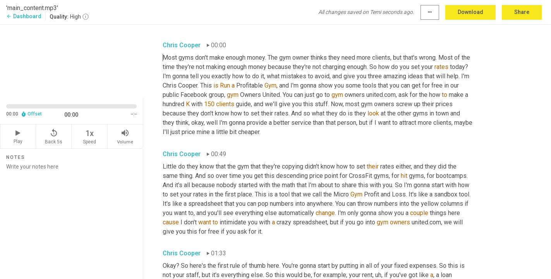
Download (470, 12)
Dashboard (23, 16)
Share (521, 12)
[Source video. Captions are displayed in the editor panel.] (71, 60)
